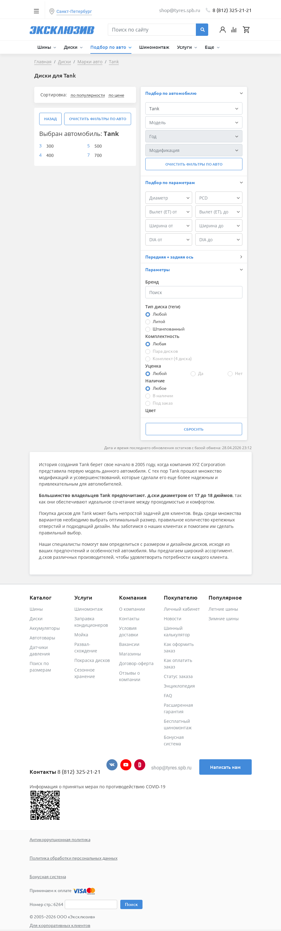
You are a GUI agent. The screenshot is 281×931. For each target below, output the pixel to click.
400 (50, 155)
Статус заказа (178, 676)
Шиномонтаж (154, 47)
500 (98, 146)
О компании (132, 609)
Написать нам (225, 767)
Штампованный (168, 328)
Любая (159, 343)
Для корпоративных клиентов (60, 925)
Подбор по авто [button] (108, 47)
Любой (160, 314)
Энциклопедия (179, 686)
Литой (159, 321)
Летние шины (223, 609)
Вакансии (129, 644)
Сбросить (194, 429)
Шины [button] (44, 47)
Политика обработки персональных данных (74, 858)
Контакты (129, 618)
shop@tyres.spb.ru (171, 768)
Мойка (81, 635)
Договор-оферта (136, 663)
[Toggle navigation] (36, 10)
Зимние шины (224, 618)
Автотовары (42, 638)
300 (50, 146)
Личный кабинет (182, 609)
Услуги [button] (185, 47)
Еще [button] (210, 47)
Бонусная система (48, 876)
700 (98, 155)
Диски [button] (71, 47)
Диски (36, 618)
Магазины (130, 654)
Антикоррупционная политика (60, 839)
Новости (172, 618)
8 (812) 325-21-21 (232, 10)
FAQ (168, 695)
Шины (36, 609)
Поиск (131, 904)
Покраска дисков (92, 660)
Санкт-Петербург (74, 11)
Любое (160, 388)
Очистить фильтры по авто (97, 118)
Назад (50, 118)
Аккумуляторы (45, 628)
